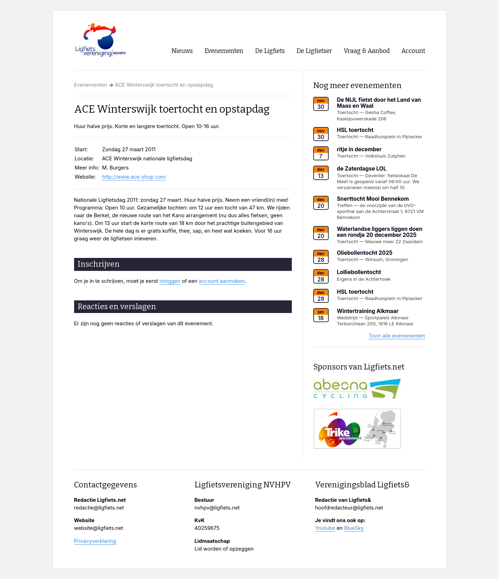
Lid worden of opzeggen (224, 549)
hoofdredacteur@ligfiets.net (349, 508)
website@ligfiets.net (98, 528)
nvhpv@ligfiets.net (217, 508)
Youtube (325, 528)
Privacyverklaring (95, 541)
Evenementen (90, 85)
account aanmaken (222, 281)
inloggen (169, 281)
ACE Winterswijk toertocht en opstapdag (164, 85)
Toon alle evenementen (397, 336)
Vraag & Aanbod (367, 51)
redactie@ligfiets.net (99, 508)
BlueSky (354, 528)
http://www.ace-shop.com (134, 177)
